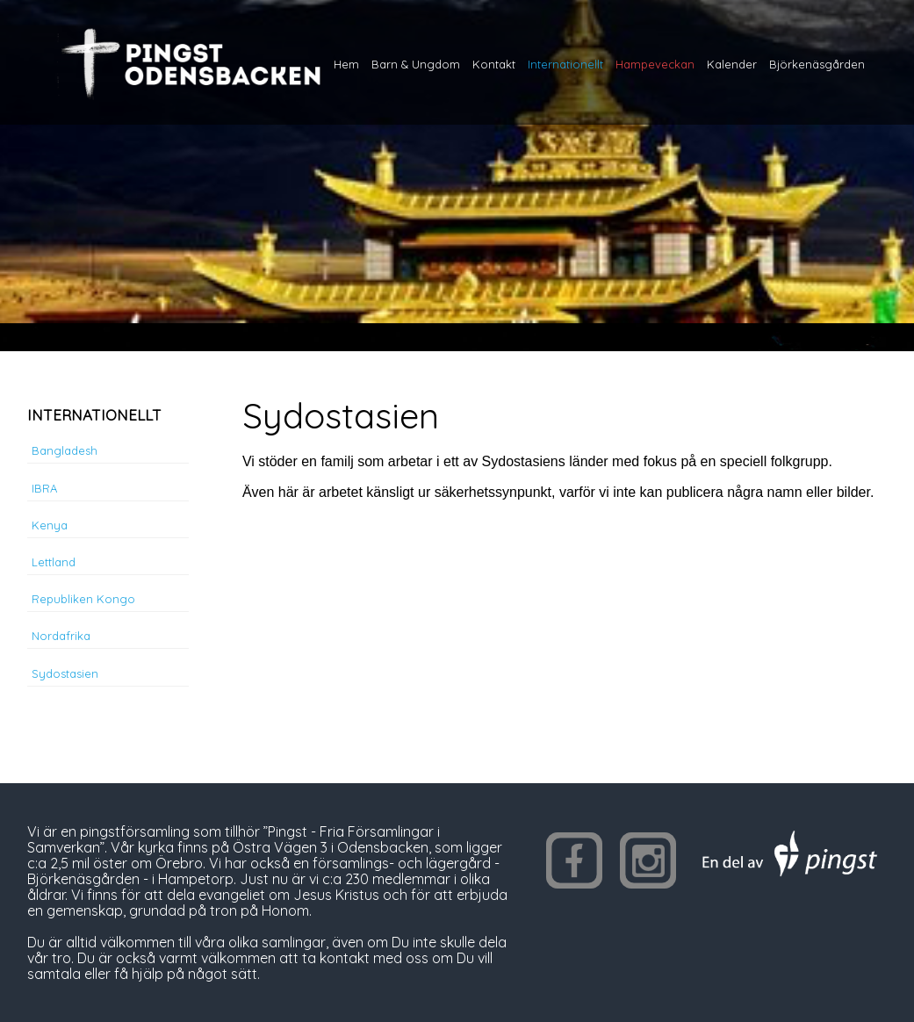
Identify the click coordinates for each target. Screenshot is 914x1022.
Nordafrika (61, 636)
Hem (346, 64)
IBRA (44, 488)
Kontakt (493, 64)
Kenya (50, 525)
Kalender (732, 64)
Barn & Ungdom (415, 64)
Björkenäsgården (817, 64)
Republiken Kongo (83, 599)
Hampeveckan (654, 64)
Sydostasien (65, 673)
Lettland (54, 562)
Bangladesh (64, 450)
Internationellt (565, 64)
